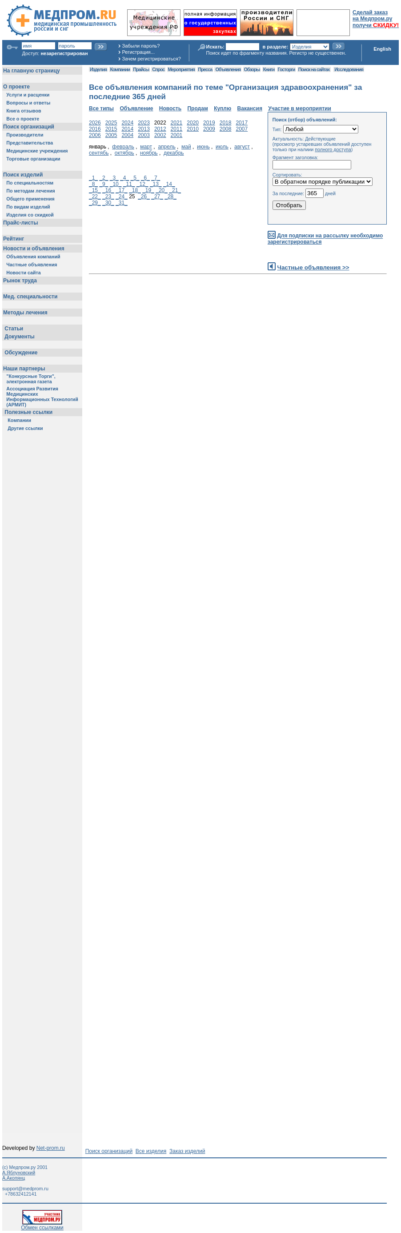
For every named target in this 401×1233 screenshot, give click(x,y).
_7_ (155, 178)
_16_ (108, 190)
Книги (268, 69)
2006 (95, 135)
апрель (166, 147)
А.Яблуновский (18, 1172)
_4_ (124, 178)
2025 (111, 123)
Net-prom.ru (50, 1148)
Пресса (205, 69)
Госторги (286, 69)
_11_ (129, 184)
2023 (144, 123)
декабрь (174, 153)
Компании (120, 69)
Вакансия (249, 108)
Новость (170, 108)
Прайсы (141, 69)
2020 (193, 123)
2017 (242, 123)
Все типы (101, 108)
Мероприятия (181, 69)
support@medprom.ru (25, 1188)
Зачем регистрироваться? (151, 58)
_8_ (93, 184)
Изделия (98, 69)
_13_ (156, 184)
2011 (177, 129)
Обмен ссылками (42, 1225)
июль (222, 147)
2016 (95, 129)
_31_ (122, 203)
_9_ (103, 184)
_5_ (135, 178)
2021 (177, 123)
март (146, 147)
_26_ (144, 196)
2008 (226, 129)
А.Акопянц (13, 1178)
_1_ (93, 178)
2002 (160, 135)
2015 (111, 129)
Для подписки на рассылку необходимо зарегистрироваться (325, 239)
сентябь (98, 153)
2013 (144, 129)
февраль (123, 147)
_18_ (135, 190)
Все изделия (151, 1151)
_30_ (108, 203)
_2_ (103, 178)
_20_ (162, 190)
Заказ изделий (187, 1151)
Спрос (158, 69)
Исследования (348, 69)
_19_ (148, 190)
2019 (209, 123)
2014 (127, 129)
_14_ (169, 184)
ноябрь (149, 153)
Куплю (222, 108)
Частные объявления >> (313, 267)
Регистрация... (138, 52)
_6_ (145, 178)
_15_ (95, 190)
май (186, 147)
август (242, 147)
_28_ (170, 196)
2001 (177, 135)
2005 (111, 135)
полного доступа (333, 149)
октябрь (124, 153)
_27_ (157, 196)
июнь (203, 147)
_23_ (108, 196)
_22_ (95, 196)
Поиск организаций (109, 1151)
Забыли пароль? (141, 45)
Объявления (227, 69)
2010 (193, 129)
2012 (160, 129)
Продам (197, 108)
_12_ (142, 184)
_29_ (95, 203)
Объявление (136, 108)
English (382, 49)
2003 (144, 135)
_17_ (122, 190)
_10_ (116, 184)
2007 (242, 129)
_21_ (175, 190)
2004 (127, 135)
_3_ (114, 178)
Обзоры (252, 69)
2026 (95, 123)
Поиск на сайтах (314, 69)
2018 (226, 123)
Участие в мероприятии (299, 108)
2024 (127, 123)
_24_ (122, 196)
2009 (209, 129)
